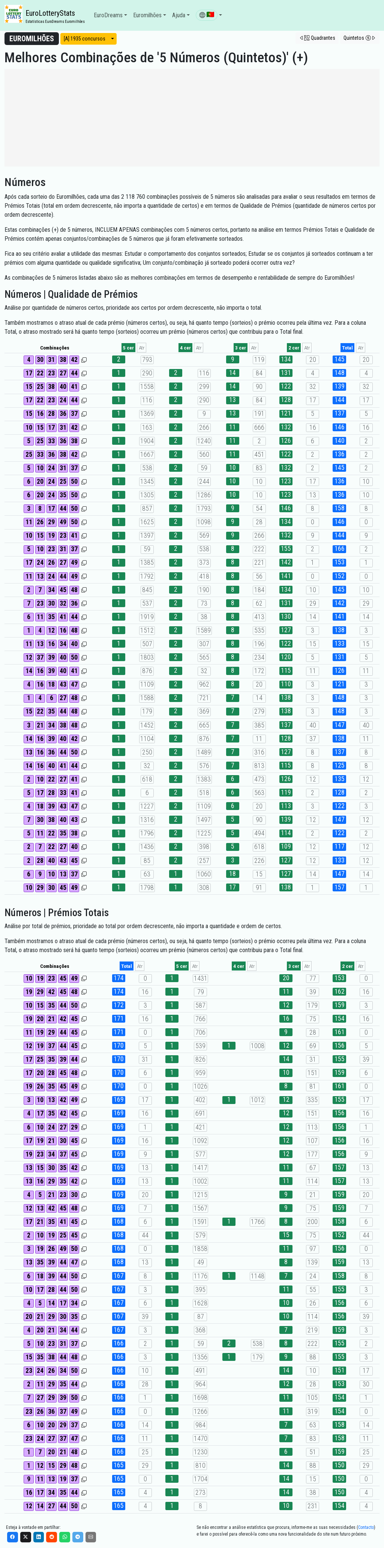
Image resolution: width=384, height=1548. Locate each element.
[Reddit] (51, 1537)
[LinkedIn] (38, 1537)
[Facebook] (12, 1537)
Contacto (366, 1527)
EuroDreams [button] (108, 15)
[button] (209, 15)
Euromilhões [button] (147, 15)
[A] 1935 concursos (84, 39)
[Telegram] (77, 1537)
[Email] (91, 1537)
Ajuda (178, 15)
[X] (25, 1537)
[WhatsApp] (64, 1537)
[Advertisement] (192, 118)
